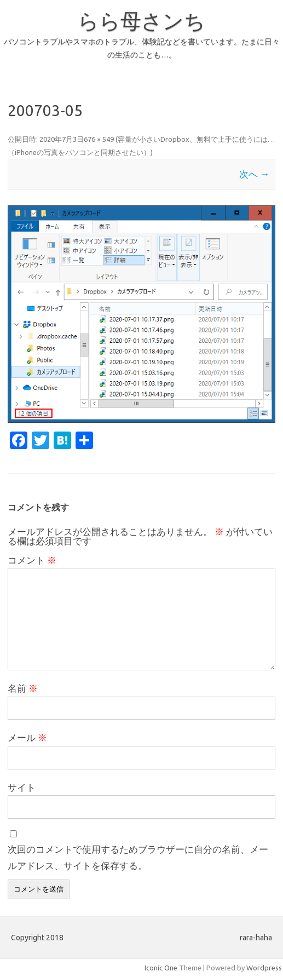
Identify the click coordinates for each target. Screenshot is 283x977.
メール (27, 737)
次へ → (254, 174)
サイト (22, 787)
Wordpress (264, 968)
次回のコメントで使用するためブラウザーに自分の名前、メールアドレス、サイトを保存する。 (138, 857)
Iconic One (161, 968)
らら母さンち (141, 20)
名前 (23, 688)
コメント (32, 560)
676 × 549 (99, 139)
